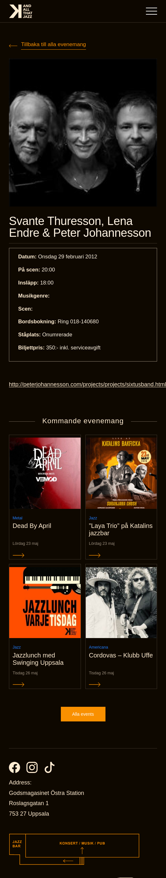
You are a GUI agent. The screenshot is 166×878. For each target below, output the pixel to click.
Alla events (83, 714)
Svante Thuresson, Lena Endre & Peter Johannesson (80, 227)
